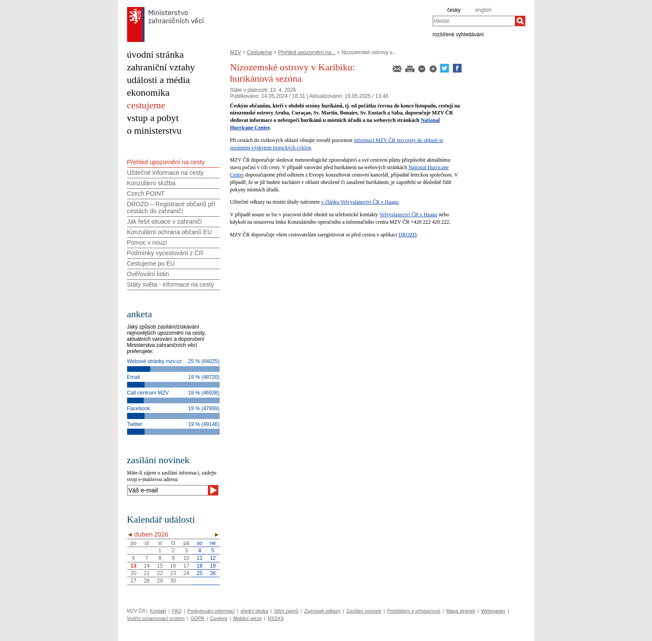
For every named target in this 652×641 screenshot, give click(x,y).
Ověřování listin (148, 273)
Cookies (219, 618)
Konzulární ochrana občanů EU (169, 232)
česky (454, 10)
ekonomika (148, 92)
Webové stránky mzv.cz (154, 361)
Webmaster (493, 610)
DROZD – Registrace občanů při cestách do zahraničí (171, 208)
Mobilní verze (247, 618)
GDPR (197, 618)
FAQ (177, 610)
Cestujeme (259, 52)
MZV (235, 52)
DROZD (408, 235)
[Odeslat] (213, 490)
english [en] (483, 10)
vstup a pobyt (153, 117)
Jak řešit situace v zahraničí (164, 221)
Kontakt (158, 610)
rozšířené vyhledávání (458, 34)
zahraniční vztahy (161, 67)
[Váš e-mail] (167, 490)
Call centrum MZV (148, 393)
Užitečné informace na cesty (165, 172)
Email (133, 377)
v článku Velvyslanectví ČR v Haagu (360, 202)
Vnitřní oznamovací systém (156, 618)
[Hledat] (520, 21)
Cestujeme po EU (151, 263)
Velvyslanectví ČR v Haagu (408, 214)
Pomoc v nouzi (147, 242)
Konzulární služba (151, 183)
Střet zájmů (286, 610)
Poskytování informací (211, 610)
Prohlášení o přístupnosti (414, 610)
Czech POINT (146, 193)
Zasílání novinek (363, 610)
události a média (158, 79)
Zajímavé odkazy (322, 610)
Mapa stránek (461, 610)
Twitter (134, 424)
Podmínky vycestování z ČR (165, 252)
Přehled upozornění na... (306, 52)
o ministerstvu (154, 130)
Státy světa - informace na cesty (170, 284)
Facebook (138, 408)
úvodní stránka (155, 54)
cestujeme (146, 105)
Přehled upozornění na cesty (166, 162)
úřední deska (255, 610)
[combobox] (474, 21)
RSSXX (276, 618)
